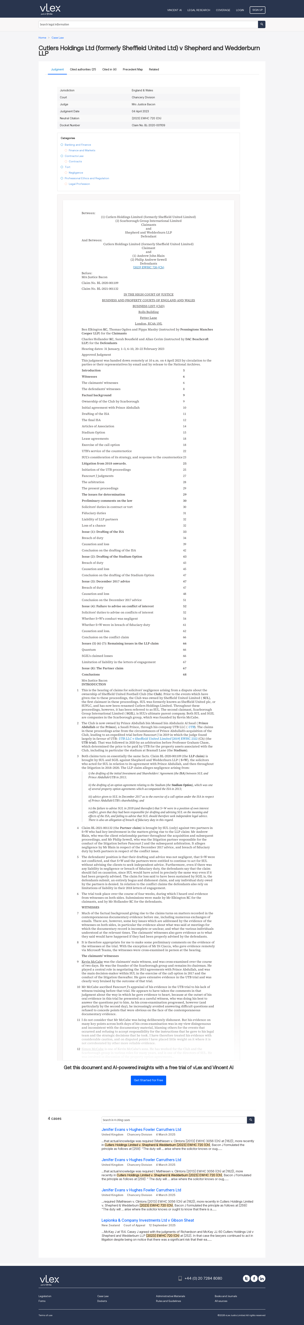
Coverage (223, 10)
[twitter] (246, 1278)
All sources (221, 1301)
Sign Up (257, 9)
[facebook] (254, 1278)
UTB (191, 727)
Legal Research (198, 10)
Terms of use (45, 1315)
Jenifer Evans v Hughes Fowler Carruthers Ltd (141, 1129)
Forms (42, 1301)
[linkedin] (261, 1278)
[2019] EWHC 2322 (185, 738)
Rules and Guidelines (168, 1301)
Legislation (45, 1296)
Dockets (102, 1301)
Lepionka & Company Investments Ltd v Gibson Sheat (148, 1220)
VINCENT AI (174, 10)
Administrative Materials (170, 1296)
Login (240, 10)
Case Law (103, 1296)
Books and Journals (226, 1296)
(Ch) (148, 267)
